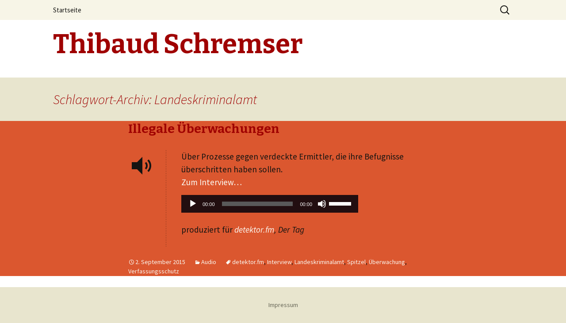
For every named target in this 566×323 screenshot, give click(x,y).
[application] (269, 206)
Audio (208, 262)
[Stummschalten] (321, 203)
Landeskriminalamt (319, 262)
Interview (279, 262)
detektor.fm (254, 229)
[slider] (257, 204)
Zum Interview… (211, 182)
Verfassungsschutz (153, 271)
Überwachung (387, 262)
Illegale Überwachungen (203, 128)
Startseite (67, 10)
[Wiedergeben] (192, 203)
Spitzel (356, 262)
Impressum (283, 305)
